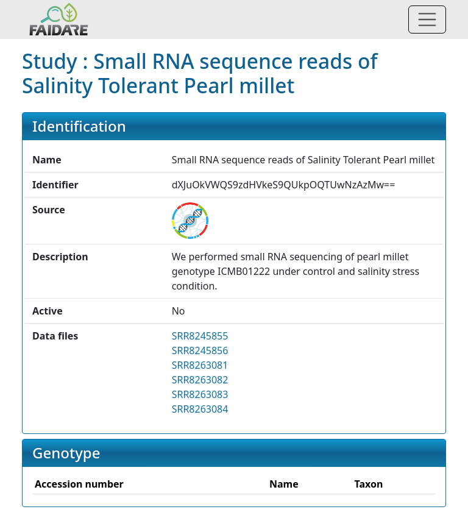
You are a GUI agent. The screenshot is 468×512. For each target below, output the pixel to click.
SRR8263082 (200, 379)
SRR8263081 (200, 365)
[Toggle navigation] (427, 19)
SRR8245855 (200, 336)
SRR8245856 (200, 350)
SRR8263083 (200, 394)
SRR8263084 (200, 409)
